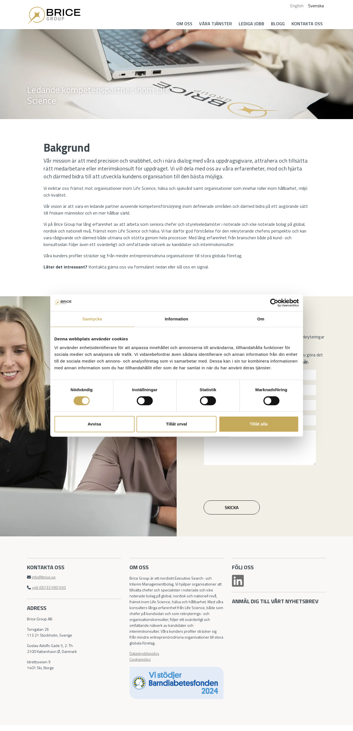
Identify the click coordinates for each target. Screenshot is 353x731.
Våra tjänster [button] (214, 23)
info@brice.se (45, 582)
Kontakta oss (305, 23)
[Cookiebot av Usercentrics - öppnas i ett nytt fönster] (274, 303)
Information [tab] (176, 318)
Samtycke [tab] (92, 318)
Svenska (314, 5)
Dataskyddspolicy (145, 659)
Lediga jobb (250, 23)
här (305, 365)
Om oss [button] (183, 23)
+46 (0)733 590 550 (50, 593)
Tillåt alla (259, 424)
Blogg (276, 23)
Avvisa (94, 424)
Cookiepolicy (140, 665)
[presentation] (247, 484)
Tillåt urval (176, 424)
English (295, 5)
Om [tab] (260, 318)
